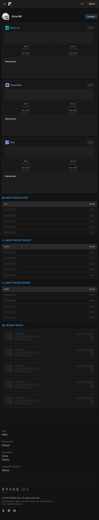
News (5, 434)
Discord (6, 445)
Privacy (5, 459)
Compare (91, 16)
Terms (5, 456)
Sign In (92, 4)
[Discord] (14, 510)
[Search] (82, 4)
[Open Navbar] (4, 3)
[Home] (9, 4)
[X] (3, 510)
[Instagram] (9, 510)
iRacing (5, 470)
